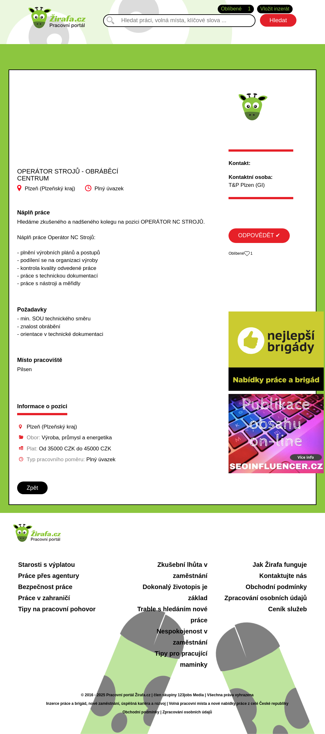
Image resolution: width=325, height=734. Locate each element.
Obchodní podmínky (276, 586)
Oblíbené (236, 9)
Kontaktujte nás (283, 575)
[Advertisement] (68, 125)
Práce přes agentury (48, 575)
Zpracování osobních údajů (265, 597)
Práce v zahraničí (44, 597)
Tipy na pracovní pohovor (57, 609)
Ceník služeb (287, 609)
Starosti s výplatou (46, 564)
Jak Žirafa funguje (280, 564)
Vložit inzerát (274, 8)
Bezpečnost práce (45, 586)
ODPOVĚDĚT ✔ (259, 235)
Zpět (32, 488)
